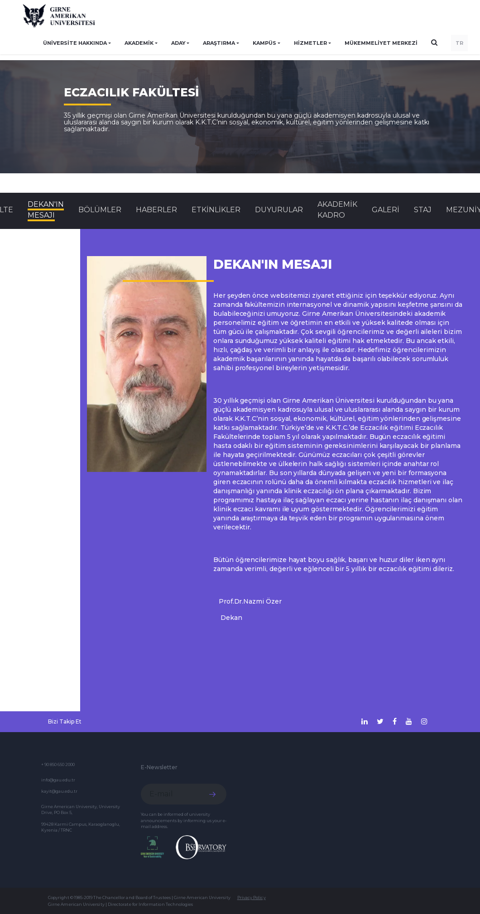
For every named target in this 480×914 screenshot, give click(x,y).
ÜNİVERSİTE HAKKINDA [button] (75, 43)
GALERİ (385, 209)
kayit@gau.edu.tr (59, 791)
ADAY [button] (178, 43)
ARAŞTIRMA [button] (219, 43)
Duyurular (279, 209)
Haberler (156, 209)
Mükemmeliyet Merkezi (381, 43)
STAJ (423, 209)
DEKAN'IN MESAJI (46, 209)
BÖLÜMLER (99, 209)
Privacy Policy (251, 897)
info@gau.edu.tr (58, 779)
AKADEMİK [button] (139, 43)
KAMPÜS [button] (264, 43)
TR (459, 43)
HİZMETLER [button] (310, 43)
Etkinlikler (216, 209)
